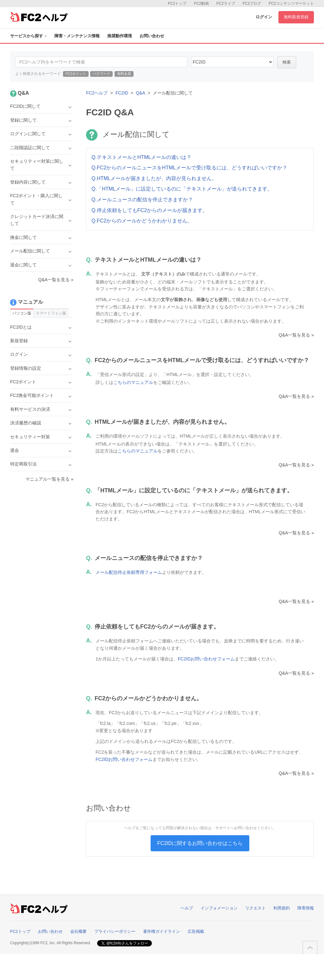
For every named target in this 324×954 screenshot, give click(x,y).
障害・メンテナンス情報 (77, 35)
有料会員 (124, 74)
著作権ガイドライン (161, 931)
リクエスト (255, 908)
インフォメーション (219, 908)
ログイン (264, 17)
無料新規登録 (296, 17)
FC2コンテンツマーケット (291, 3)
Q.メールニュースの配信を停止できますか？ (142, 199)
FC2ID (121, 92)
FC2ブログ (252, 3)
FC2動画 (201, 3)
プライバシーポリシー (114, 931)
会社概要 (78, 931)
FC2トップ (177, 3)
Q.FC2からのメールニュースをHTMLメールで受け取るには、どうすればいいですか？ (189, 167)
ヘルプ (187, 908)
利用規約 (281, 908)
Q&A (140, 92)
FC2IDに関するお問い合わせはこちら (200, 843)
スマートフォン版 (51, 313)
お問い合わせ (152, 35)
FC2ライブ (225, 3)
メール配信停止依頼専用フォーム (129, 572)
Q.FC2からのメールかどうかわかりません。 (141, 220)
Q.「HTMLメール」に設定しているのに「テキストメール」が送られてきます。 (181, 188)
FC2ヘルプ (97, 92)
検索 (287, 62)
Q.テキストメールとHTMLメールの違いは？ (141, 157)
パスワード (101, 74)
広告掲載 (196, 931)
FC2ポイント (75, 74)
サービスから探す (28, 35)
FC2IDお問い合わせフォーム (206, 658)
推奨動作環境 (119, 35)
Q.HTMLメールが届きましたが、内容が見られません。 (154, 178)
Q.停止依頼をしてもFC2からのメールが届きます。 (149, 210)
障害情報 (305, 908)
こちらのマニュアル (133, 382)
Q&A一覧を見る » (296, 334)
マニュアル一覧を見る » (49, 479)
